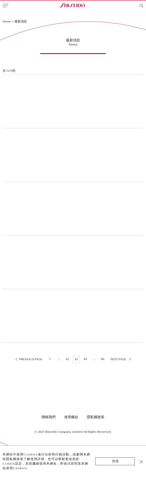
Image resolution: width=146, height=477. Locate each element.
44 (85, 359)
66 (102, 359)
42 (67, 359)
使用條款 (71, 417)
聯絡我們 (49, 417)
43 (76, 359)
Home (7, 21)
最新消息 (21, 21)
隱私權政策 (95, 417)
